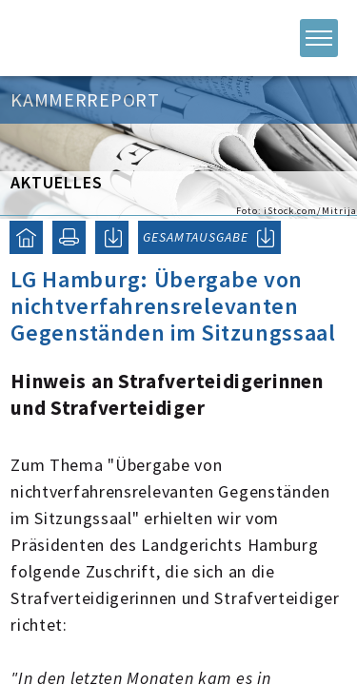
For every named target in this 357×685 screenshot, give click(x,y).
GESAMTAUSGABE (195, 236)
